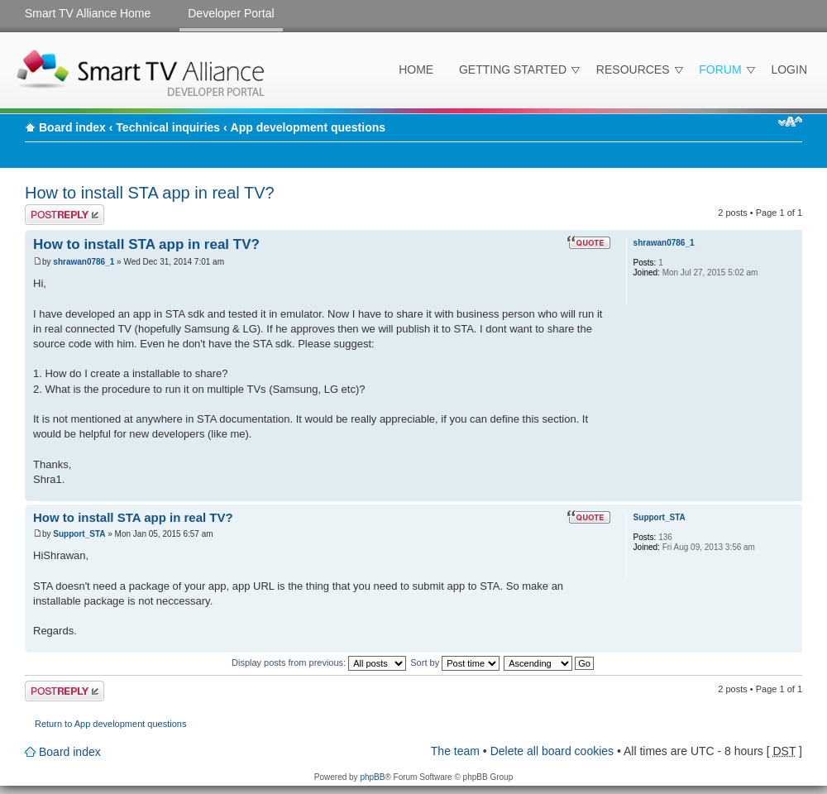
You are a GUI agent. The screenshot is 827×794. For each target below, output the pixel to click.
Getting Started (512, 69)
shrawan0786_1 (83, 261)
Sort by (455, 662)
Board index (72, 127)
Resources (633, 69)
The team (455, 751)
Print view (765, 121)
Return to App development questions (110, 724)
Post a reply (64, 214)
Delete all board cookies (552, 751)
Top (789, 492)
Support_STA (79, 533)
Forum (720, 69)
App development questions (308, 127)
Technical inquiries (168, 127)
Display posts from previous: (319, 662)
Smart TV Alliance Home (88, 13)
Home (416, 69)
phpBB (372, 777)
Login (789, 69)
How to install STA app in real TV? (150, 193)
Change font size (790, 121)
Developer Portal (231, 13)
